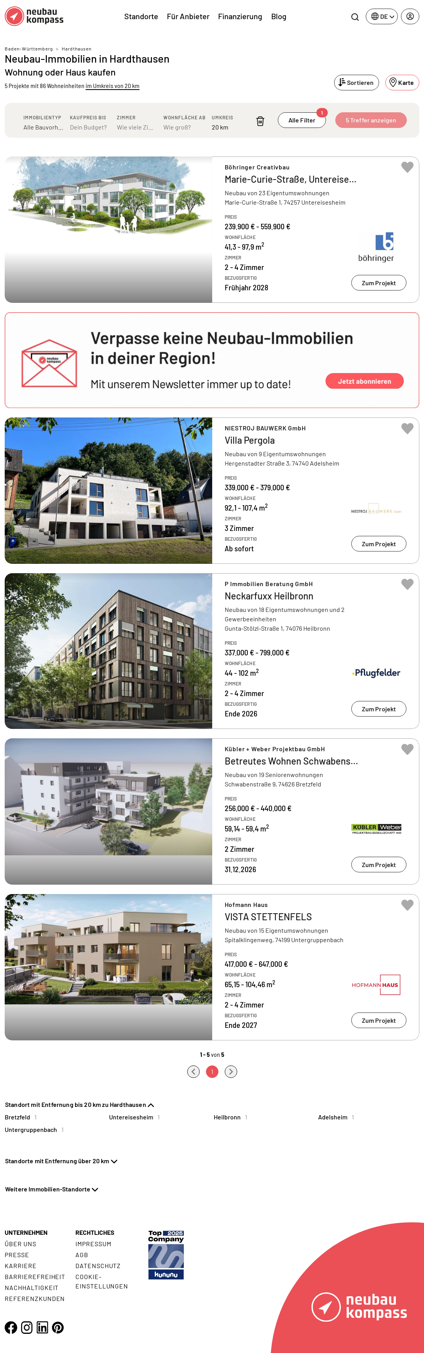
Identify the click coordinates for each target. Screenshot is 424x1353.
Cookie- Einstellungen (101, 1281)
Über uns (20, 1243)
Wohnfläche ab (184, 117)
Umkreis (222, 117)
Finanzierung (240, 16)
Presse (17, 1254)
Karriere (21, 1265)
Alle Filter (307, 118)
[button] (212, 360)
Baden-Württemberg (29, 48)
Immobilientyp (42, 117)
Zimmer (126, 117)
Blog (278, 16)
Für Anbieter (188, 16)
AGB (81, 1254)
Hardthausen (76, 48)
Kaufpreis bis (88, 117)
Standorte (141, 16)
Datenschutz (98, 1265)
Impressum (93, 1243)
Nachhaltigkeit (32, 1287)
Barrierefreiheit (35, 1276)
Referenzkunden (35, 1298)
